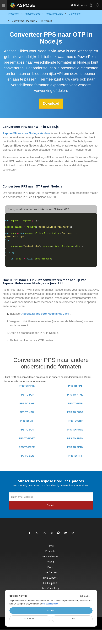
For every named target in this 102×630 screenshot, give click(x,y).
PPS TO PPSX (27, 447)
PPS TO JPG (27, 412)
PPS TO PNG (26, 403)
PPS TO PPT (75, 386)
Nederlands (79, 5)
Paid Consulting (50, 588)
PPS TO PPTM (75, 447)
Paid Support (50, 583)
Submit (51, 505)
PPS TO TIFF (75, 456)
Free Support (50, 577)
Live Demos (50, 572)
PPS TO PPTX (27, 386)
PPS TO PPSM (75, 438)
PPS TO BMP (75, 403)
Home (50, 545)
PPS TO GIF (27, 421)
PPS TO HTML (75, 394)
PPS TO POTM (75, 429)
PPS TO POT (27, 429)
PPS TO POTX (27, 438)
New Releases (50, 556)
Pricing (50, 561)
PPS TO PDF (27, 394)
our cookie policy (50, 604)
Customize (29, 619)
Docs (50, 567)
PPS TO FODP (75, 412)
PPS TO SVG (26, 456)
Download (51, 103)
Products (50, 551)
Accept (51, 610)
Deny (72, 619)
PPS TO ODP (75, 421)
